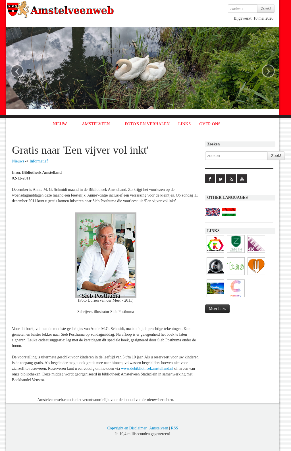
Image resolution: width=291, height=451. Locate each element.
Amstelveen (158, 428)
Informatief (39, 161)
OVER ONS (210, 124)
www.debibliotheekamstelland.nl (147, 368)
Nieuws (18, 161)
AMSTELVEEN (96, 124)
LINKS (184, 124)
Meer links (217, 308)
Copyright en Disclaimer (126, 428)
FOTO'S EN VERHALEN (147, 124)
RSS (174, 428)
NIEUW (60, 124)
